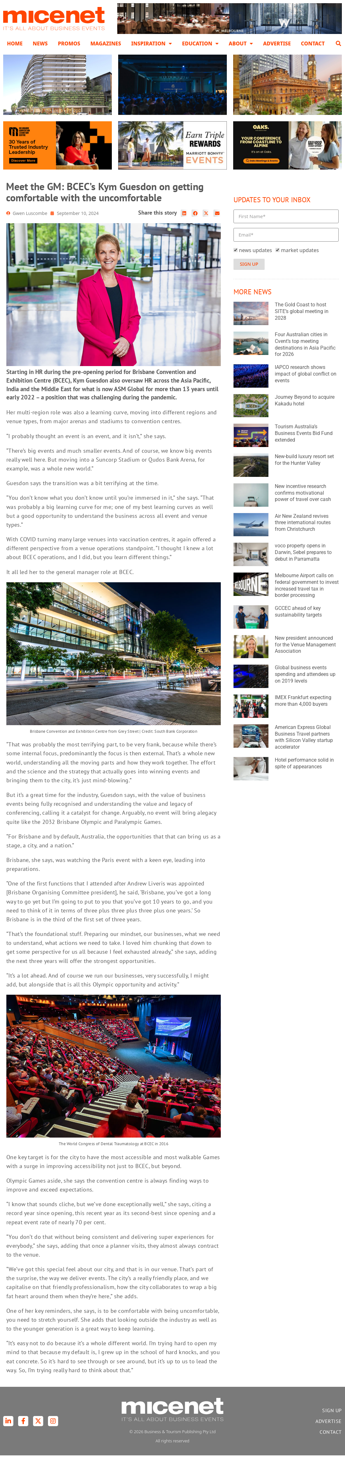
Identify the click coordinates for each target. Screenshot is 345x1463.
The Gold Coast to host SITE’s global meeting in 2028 (301, 319)
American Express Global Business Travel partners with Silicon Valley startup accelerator (304, 745)
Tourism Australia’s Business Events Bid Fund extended (304, 441)
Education (200, 43)
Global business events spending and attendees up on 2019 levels (305, 682)
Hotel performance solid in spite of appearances (304, 771)
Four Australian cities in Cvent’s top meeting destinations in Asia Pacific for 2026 (305, 352)
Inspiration (151, 43)
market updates (300, 258)
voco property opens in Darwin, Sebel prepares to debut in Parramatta (303, 560)
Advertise (277, 43)
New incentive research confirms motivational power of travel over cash (303, 501)
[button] (338, 43)
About (241, 43)
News (40, 43)
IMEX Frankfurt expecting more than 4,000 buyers (303, 708)
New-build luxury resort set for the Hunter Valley (304, 467)
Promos (69, 43)
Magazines (105, 43)
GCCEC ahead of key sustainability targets (298, 619)
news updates (255, 258)
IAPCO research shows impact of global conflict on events (305, 381)
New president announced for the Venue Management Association (305, 652)
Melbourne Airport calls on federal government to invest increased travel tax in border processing (307, 593)
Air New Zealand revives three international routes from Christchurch (303, 530)
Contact (313, 43)
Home (15, 43)
